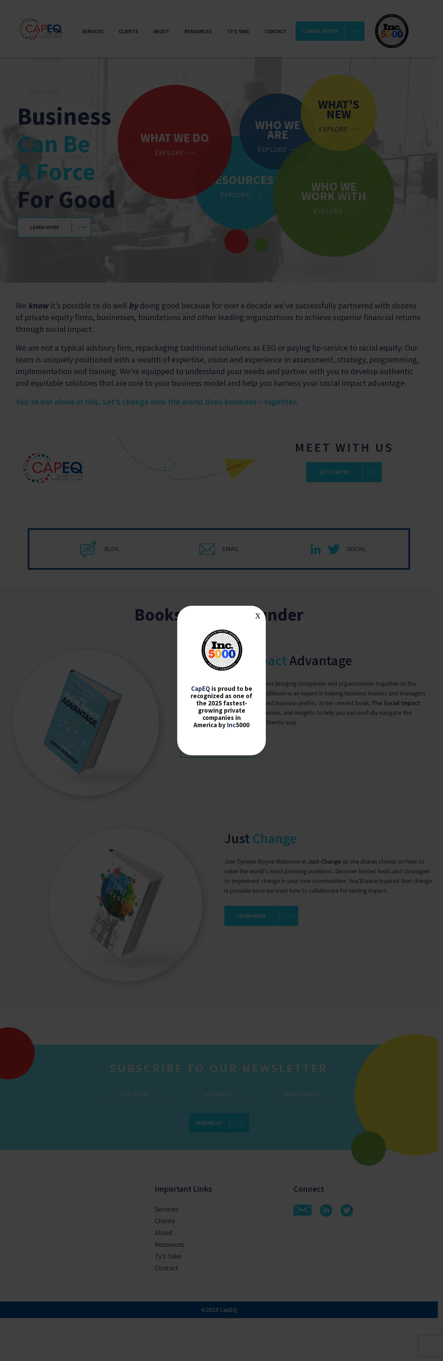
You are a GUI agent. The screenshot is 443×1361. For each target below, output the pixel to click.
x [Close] (258, 615)
